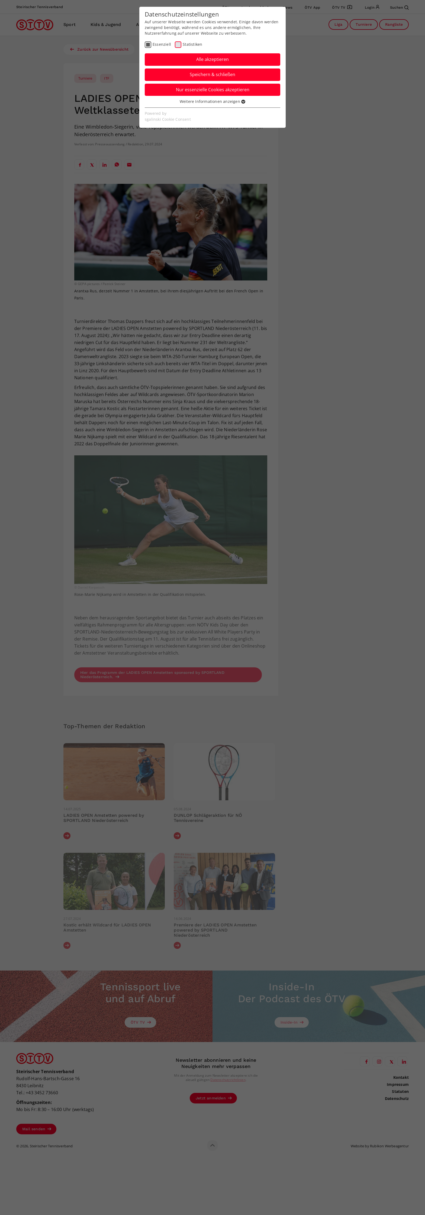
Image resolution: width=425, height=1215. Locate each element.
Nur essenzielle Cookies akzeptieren (212, 90)
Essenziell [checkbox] (162, 44)
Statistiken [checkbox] (192, 44)
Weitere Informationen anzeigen (212, 101)
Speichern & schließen (212, 74)
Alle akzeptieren (212, 59)
